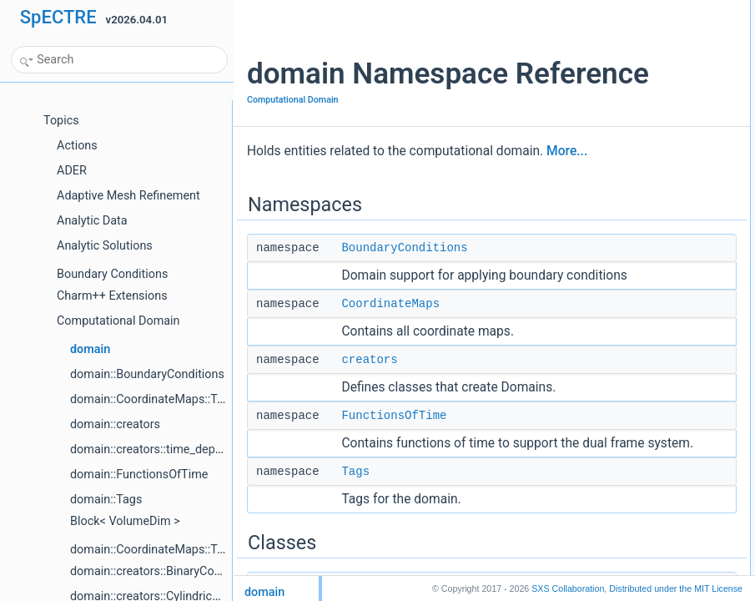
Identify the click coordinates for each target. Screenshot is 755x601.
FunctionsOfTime (393, 563)
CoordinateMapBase (604, 211)
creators (369, 489)
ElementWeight (593, 505)
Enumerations (576, 486)
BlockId (575, 138)
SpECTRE (58, 17)
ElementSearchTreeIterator (619, 248)
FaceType (581, 523)
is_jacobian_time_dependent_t (627, 431)
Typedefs (566, 395)
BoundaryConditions (404, 340)
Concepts (567, 340)
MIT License (675, 588)
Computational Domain (293, 169)
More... (317, 243)
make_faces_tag (595, 284)
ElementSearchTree (603, 229)
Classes (563, 119)
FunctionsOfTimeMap (606, 450)
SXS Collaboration (567, 588)
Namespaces (575, 9)
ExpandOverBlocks (601, 266)
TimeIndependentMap (607, 376)
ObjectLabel (585, 542)
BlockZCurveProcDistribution (623, 156)
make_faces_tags (598, 468)
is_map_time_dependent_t (618, 413)
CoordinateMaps (390, 415)
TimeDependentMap (604, 358)
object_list (581, 303)
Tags (569, 101)
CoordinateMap (593, 193)
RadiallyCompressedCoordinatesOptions (649, 321)
